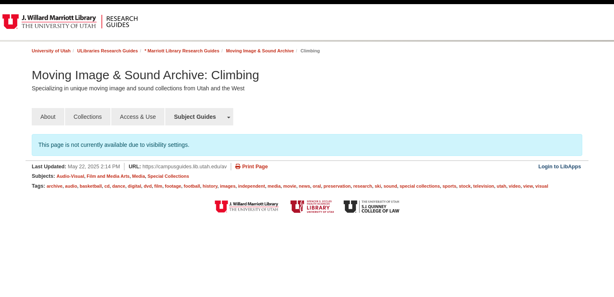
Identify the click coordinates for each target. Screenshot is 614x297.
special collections (420, 186)
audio (71, 186)
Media (138, 176)
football (192, 186)
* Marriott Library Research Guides (182, 50)
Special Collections (168, 176)
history (210, 186)
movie (289, 186)
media (274, 186)
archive (55, 186)
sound (390, 186)
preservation (337, 186)
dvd (148, 186)
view (527, 186)
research (362, 186)
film (158, 186)
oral (317, 186)
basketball (91, 186)
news (304, 186)
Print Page (251, 167)
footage (173, 186)
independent (251, 186)
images (228, 186)
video (515, 186)
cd (107, 186)
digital (134, 186)
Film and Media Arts (108, 176)
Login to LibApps (559, 167)
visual (541, 186)
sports (450, 186)
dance (118, 186)
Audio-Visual (70, 176)
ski (378, 186)
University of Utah (51, 50)
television (483, 186)
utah (501, 186)
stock (465, 186)
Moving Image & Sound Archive (260, 50)
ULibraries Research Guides (107, 50)
